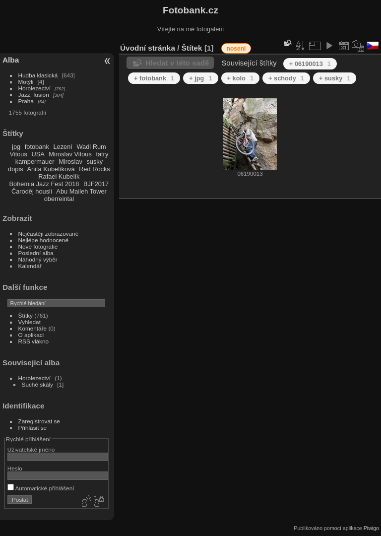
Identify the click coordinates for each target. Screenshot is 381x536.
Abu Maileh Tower (81, 191)
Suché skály (37, 384)
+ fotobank (154, 78)
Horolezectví (34, 88)
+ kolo (240, 78)
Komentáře (32, 328)
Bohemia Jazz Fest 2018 (44, 184)
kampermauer (35, 161)
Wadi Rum (91, 146)
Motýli (26, 81)
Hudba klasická (38, 75)
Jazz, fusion (33, 94)
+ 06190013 (310, 63)
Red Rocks (94, 169)
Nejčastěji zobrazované (48, 233)
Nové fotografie (38, 246)
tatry (102, 154)
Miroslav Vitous (70, 154)
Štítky (25, 315)
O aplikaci (31, 335)
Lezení (62, 146)
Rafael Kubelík (58, 176)
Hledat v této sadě (177, 63)
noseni (236, 48)
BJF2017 (96, 184)
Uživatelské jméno (31, 449)
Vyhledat (29, 322)
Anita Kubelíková (51, 169)
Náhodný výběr (38, 259)
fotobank (37, 146)
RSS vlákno (33, 341)
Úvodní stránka (147, 48)
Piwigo (371, 528)
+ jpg (200, 78)
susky (94, 161)
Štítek (192, 48)
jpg (16, 146)
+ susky (334, 78)
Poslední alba (36, 253)
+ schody (286, 78)
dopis (15, 169)
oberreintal (59, 198)
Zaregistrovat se (39, 421)
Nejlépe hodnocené (43, 240)
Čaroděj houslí (32, 191)
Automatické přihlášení (40, 488)
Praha (26, 101)
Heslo (14, 468)
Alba (10, 60)
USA (37, 154)
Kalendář (30, 266)
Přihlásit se (32, 427)
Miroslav (70, 161)
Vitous (18, 154)
